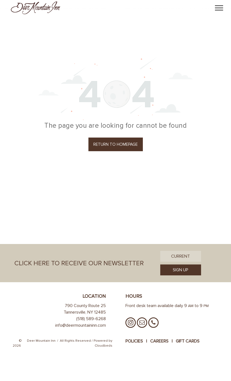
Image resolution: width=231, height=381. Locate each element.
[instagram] (130, 323)
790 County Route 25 (85, 305)
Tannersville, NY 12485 (85, 312)
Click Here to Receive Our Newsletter (79, 263)
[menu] (219, 8)
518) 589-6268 (91, 319)
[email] (142, 323)
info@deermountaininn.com (80, 325)
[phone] (153, 323)
